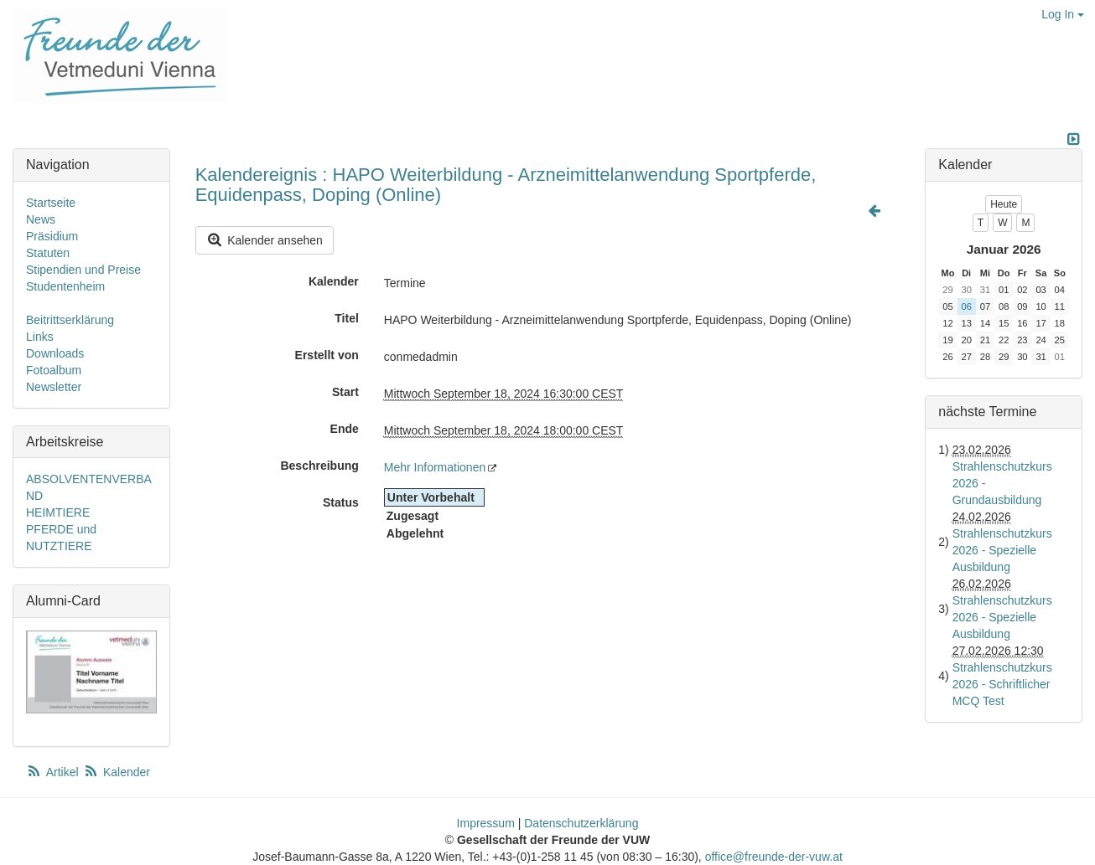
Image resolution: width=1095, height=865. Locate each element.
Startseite (50, 202)
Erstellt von (327, 355)
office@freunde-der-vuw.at (774, 856)
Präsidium (52, 236)
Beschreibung (319, 465)
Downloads (55, 353)
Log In (1062, 14)
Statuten (48, 253)
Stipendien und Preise (83, 269)
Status (341, 502)
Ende (344, 428)
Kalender (334, 281)
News (40, 219)
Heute (1003, 204)
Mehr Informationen (434, 467)
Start (345, 392)
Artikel (53, 772)
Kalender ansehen (264, 240)
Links (40, 336)
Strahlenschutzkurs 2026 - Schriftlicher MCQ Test (1002, 684)
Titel (347, 318)
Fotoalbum (53, 370)
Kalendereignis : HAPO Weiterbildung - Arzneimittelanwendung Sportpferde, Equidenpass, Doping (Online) (506, 184)
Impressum (486, 823)
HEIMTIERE (58, 512)
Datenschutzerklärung (581, 823)
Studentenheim (65, 286)
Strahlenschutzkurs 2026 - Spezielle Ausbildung (1002, 550)
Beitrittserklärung (70, 320)
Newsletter (53, 387)
